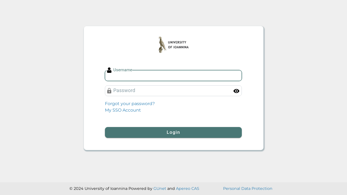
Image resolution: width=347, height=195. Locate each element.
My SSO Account (123, 110)
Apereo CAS (187, 188)
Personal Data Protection (247, 188)
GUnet (159, 188)
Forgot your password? (130, 103)
